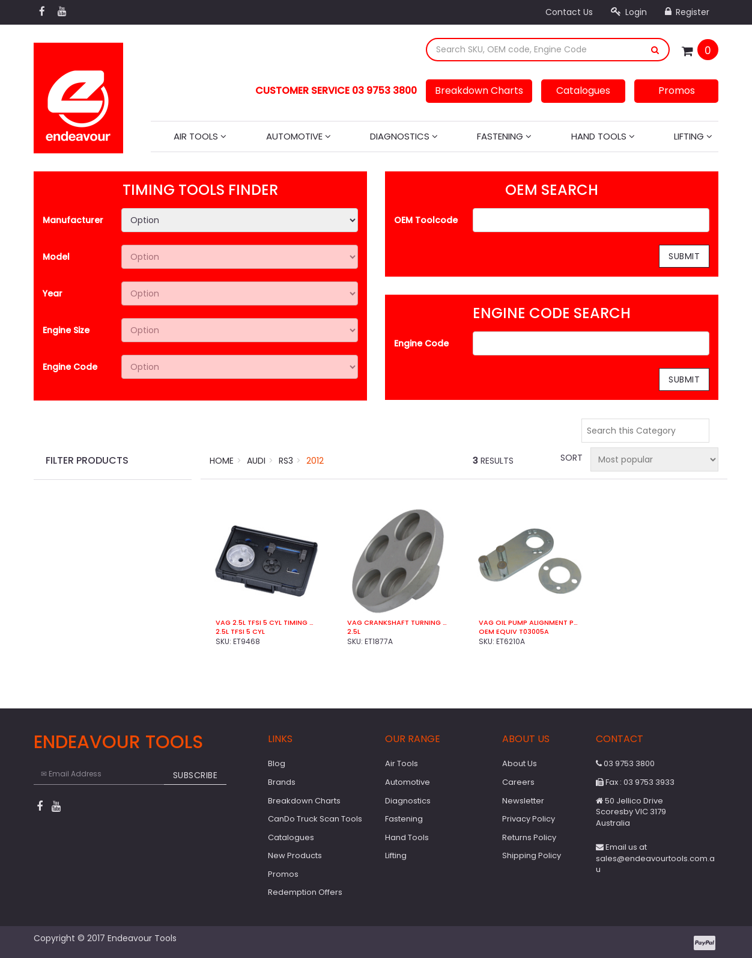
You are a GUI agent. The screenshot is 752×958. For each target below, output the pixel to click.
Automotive (298, 136)
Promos (676, 90)
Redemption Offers (305, 892)
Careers (518, 782)
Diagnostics (404, 136)
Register (687, 12)
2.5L (353, 631)
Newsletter (523, 800)
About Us (519, 763)
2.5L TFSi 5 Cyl (240, 631)
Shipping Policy (531, 855)
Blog (276, 763)
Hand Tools (603, 136)
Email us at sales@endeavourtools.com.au (655, 858)
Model (56, 257)
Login (629, 12)
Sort (570, 458)
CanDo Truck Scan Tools (315, 818)
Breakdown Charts (479, 90)
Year (52, 293)
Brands (282, 782)
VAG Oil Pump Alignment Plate (529, 622)
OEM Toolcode (426, 220)
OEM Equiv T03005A (514, 631)
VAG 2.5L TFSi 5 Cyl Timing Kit (266, 622)
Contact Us (569, 12)
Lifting (693, 136)
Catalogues (583, 90)
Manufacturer (73, 220)
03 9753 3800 (625, 763)
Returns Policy (529, 837)
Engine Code (70, 367)
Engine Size (66, 330)
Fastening (504, 136)
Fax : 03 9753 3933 (635, 782)
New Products (295, 855)
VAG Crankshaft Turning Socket (398, 622)
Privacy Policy (528, 818)
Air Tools (200, 136)
